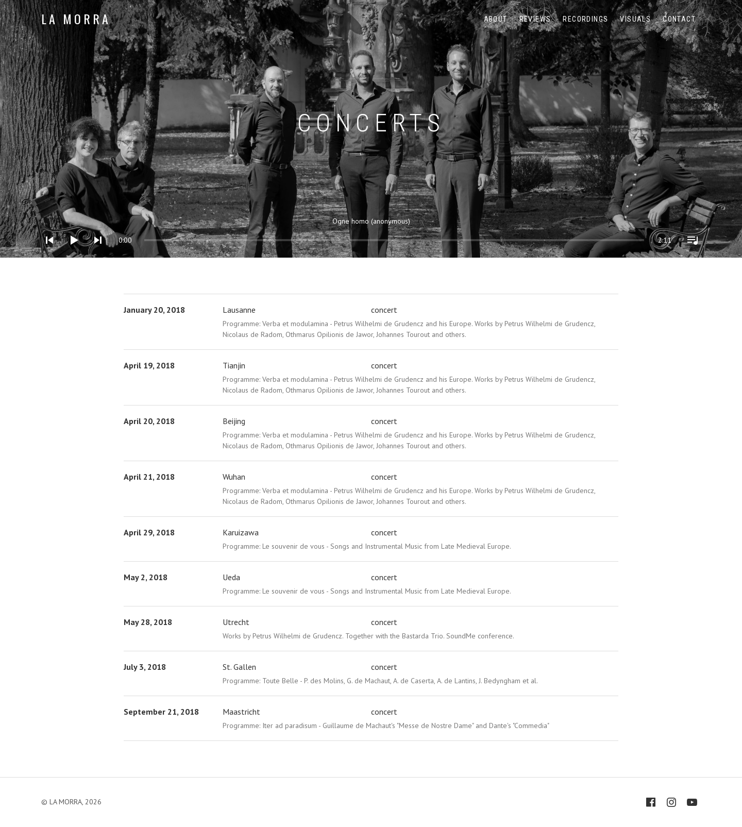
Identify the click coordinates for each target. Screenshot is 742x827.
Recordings (585, 19)
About (496, 19)
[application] (371, 232)
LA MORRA (75, 18)
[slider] (154, 240)
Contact (679, 19)
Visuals (635, 19)
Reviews (535, 19)
